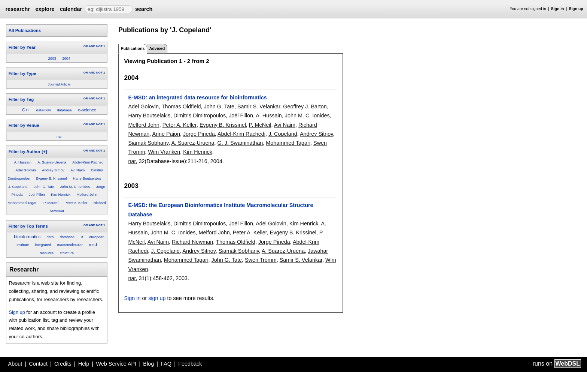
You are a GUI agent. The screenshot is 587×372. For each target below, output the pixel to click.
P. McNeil (50, 203)
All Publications (25, 30)
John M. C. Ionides (75, 186)
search (143, 9)
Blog (148, 364)
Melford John (86, 194)
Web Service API (116, 364)
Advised (157, 48)
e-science (87, 110)
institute (22, 245)
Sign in (557, 9)
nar (59, 136)
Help (83, 364)
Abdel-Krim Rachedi (88, 162)
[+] (44, 151)
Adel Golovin (25, 170)
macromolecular (70, 245)
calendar (71, 9)
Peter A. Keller (75, 203)
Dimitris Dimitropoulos (199, 115)
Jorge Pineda (199, 134)
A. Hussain (22, 162)
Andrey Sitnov (53, 170)
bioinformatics (27, 236)
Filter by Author (24, 151)
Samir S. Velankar (258, 107)
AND (92, 46)
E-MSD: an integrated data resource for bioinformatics (197, 97)
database (64, 110)
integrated (43, 245)
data (50, 237)
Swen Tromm (261, 260)
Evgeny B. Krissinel (51, 178)
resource (47, 253)
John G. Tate (44, 186)
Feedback (190, 364)
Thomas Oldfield (181, 107)
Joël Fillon (37, 194)
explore (44, 9)
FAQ (166, 364)
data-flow (43, 110)
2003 (52, 58)
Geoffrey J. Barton (305, 107)
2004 (66, 58)
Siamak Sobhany (148, 143)
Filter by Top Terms (28, 226)
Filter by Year (22, 47)
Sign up (576, 9)
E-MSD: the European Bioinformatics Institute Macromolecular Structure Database (220, 209)
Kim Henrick (60, 194)
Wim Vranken (164, 152)
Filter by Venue (24, 125)
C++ (26, 110)
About (15, 364)
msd (93, 244)
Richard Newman (192, 242)
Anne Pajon (166, 134)
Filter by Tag (21, 99)
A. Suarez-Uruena (51, 162)
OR (85, 46)
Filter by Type (22, 73)
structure (67, 253)
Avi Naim (77, 170)
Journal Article (59, 84)
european (96, 237)
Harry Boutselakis (87, 178)
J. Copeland (17, 186)
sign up (156, 298)
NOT (99, 46)
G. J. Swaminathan (240, 143)
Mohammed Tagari (22, 203)
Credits (63, 364)
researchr (17, 9)
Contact (38, 364)
